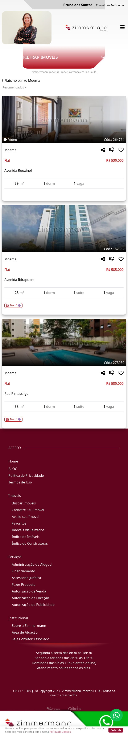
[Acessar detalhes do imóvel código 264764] (64, 191)
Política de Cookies (60, 732)
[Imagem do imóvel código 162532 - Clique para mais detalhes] (64, 228)
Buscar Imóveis (24, 503)
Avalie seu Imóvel (25, 516)
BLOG (12, 468)
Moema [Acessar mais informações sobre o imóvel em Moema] (10, 150)
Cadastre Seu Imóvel (28, 510)
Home (13, 461)
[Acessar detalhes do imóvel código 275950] (64, 417)
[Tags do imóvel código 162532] (64, 248)
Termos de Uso (20, 482)
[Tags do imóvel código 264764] (64, 139)
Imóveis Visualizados (28, 530)
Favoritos (19, 523)
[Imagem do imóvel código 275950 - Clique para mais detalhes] (64, 342)
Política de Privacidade (26, 475)
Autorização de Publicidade (33, 604)
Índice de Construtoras (30, 543)
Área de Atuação (25, 632)
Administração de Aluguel (32, 564)
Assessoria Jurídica (26, 578)
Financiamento (23, 571)
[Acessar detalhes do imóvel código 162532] (64, 303)
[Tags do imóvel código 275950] (64, 362)
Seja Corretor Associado (30, 639)
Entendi (116, 730)
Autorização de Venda (29, 591)
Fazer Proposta (23, 584)
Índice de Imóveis (26, 536)
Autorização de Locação (30, 598)
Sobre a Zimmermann (29, 625)
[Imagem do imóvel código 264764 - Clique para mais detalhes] (64, 119)
